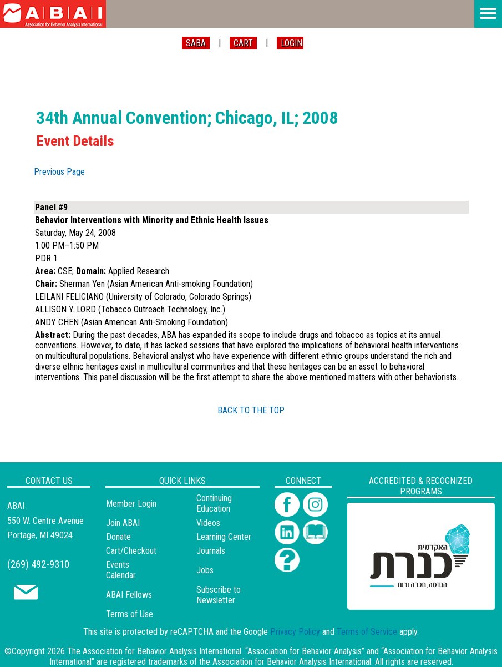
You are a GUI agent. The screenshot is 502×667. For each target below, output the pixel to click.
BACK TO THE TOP (251, 410)
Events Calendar (121, 569)
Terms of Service (367, 631)
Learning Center (223, 537)
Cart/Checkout (131, 550)
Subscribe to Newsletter (218, 594)
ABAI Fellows (129, 594)
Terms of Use (129, 614)
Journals (210, 550)
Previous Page (59, 171)
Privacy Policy (295, 631)
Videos (208, 523)
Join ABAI (123, 523)
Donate (118, 537)
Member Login (131, 503)
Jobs (205, 570)
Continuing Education (214, 503)
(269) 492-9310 (38, 564)
